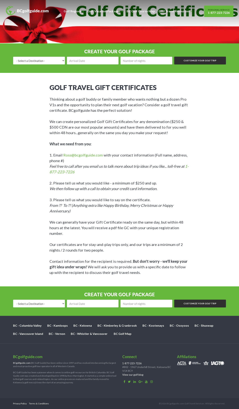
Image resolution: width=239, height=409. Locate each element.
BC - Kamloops (57, 325)
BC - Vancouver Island (28, 333)
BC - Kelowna (82, 325)
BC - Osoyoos (179, 325)
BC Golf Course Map (141, 11)
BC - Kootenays (153, 325)
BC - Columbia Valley (27, 325)
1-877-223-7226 (219, 11)
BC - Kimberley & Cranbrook (117, 325)
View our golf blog (132, 374)
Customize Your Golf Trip (200, 60)
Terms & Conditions (39, 403)
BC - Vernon (57, 333)
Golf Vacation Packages (105, 11)
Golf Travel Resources (175, 11)
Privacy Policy (20, 403)
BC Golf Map (122, 333)
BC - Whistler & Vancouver (89, 333)
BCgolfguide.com (21, 362)
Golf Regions (74, 11)
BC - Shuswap (204, 325)
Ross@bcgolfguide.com (83, 155)
